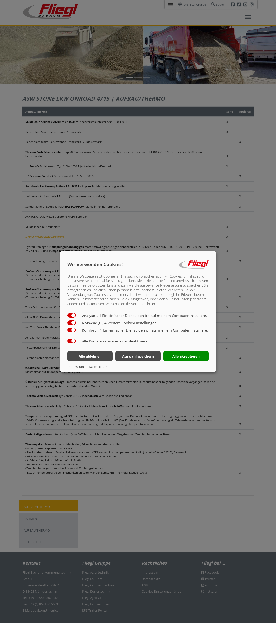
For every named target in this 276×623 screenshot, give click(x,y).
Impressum (75, 366)
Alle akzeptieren (186, 356)
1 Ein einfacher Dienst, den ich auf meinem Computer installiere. (151, 315)
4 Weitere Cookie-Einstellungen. (129, 322)
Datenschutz (98, 366)
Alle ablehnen (90, 356)
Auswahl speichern (138, 356)
